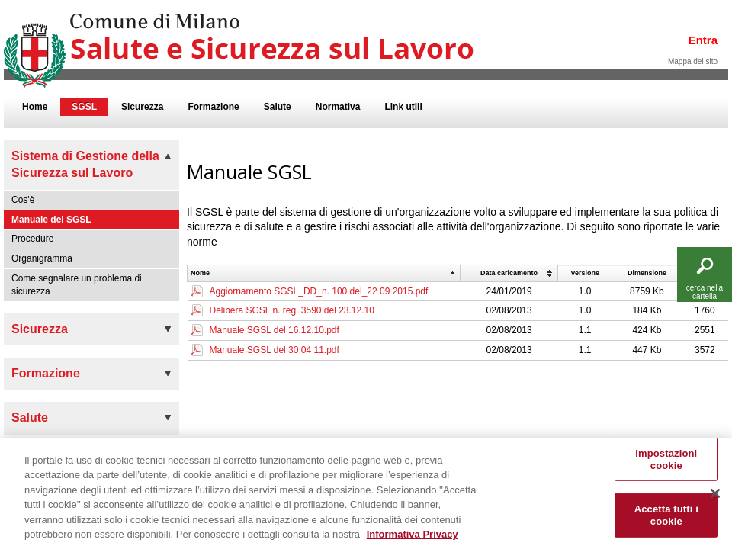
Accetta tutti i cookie (666, 523)
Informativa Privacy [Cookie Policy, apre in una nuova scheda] (412, 542)
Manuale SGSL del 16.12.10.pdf (274, 330)
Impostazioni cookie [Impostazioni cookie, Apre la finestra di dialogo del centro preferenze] (666, 468)
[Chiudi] (715, 501)
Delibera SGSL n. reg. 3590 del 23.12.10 (292, 310)
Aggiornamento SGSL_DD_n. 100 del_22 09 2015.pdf (319, 291)
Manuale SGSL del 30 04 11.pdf (274, 350)
